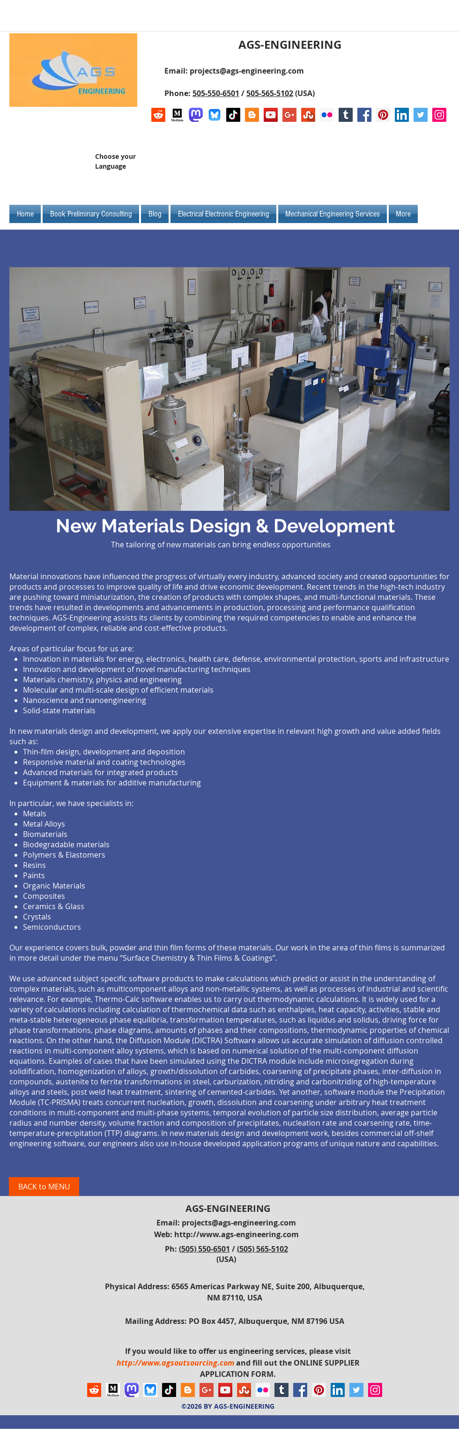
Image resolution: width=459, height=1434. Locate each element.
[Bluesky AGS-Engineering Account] (214, 115)
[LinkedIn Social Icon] (402, 115)
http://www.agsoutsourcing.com (175, 1363)
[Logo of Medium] (177, 115)
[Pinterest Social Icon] (383, 115)
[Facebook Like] (387, 165)
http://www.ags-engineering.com (236, 1234)
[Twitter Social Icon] (421, 115)
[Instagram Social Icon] (439, 115)
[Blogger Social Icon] (252, 115)
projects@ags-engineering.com (247, 71)
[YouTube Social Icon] (271, 115)
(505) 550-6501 (204, 1249)
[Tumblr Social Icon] (346, 115)
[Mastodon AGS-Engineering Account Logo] (196, 115)
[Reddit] (158, 115)
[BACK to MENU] (44, 1186)
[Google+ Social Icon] (289, 115)
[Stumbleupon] (308, 115)
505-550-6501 (215, 93)
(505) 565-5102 (262, 1249)
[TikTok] (233, 115)
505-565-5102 (269, 93)
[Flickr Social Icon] (327, 115)
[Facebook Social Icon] (364, 115)
